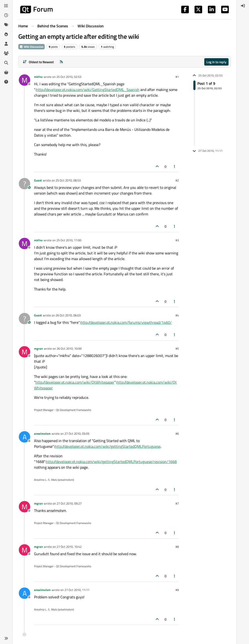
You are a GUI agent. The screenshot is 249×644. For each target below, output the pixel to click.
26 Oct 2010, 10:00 (69, 348)
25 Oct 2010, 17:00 (68, 240)
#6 (177, 433)
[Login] (243, 6)
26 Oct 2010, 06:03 (68, 315)
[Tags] (6, 25)
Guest (38, 180)
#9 (177, 589)
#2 (177, 180)
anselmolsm (42, 433)
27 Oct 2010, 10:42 (69, 546)
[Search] (6, 63)
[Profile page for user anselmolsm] (24, 437)
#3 (177, 240)
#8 (177, 546)
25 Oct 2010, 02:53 (68, 76)
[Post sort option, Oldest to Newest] (38, 62)
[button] (6, 638)
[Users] (6, 44)
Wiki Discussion (32, 46)
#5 (177, 348)
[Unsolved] (6, 82)
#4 (177, 315)
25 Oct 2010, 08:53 (68, 180)
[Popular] (6, 34)
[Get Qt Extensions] (6, 72)
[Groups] (6, 53)
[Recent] (6, 15)
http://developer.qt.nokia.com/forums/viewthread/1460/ (126, 322)
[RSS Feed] (61, 62)
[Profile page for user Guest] (24, 183)
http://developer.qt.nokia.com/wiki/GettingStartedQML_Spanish (87, 89)
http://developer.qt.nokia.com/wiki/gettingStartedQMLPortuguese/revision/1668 (111, 461)
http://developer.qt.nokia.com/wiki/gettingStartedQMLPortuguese (108, 446)
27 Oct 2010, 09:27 (69, 503)
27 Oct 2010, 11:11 (76, 589)
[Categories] (6, 6)
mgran (38, 348)
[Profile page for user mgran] (24, 352)
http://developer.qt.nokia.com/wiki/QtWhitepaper (74, 382)
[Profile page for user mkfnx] (24, 80)
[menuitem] (243, 6)
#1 (177, 76)
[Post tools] (175, 166)
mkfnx (38, 76)
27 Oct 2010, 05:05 (76, 433)
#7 (177, 503)
